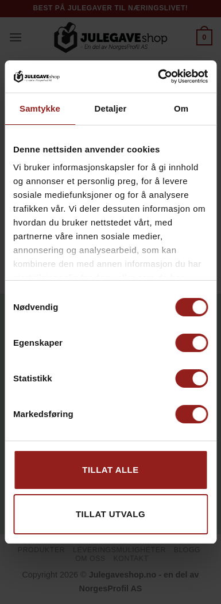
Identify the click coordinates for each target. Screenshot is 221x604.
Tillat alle (110, 470)
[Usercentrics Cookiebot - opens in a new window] (158, 76)
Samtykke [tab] (40, 108)
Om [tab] (181, 108)
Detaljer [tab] (111, 108)
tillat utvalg (110, 514)
